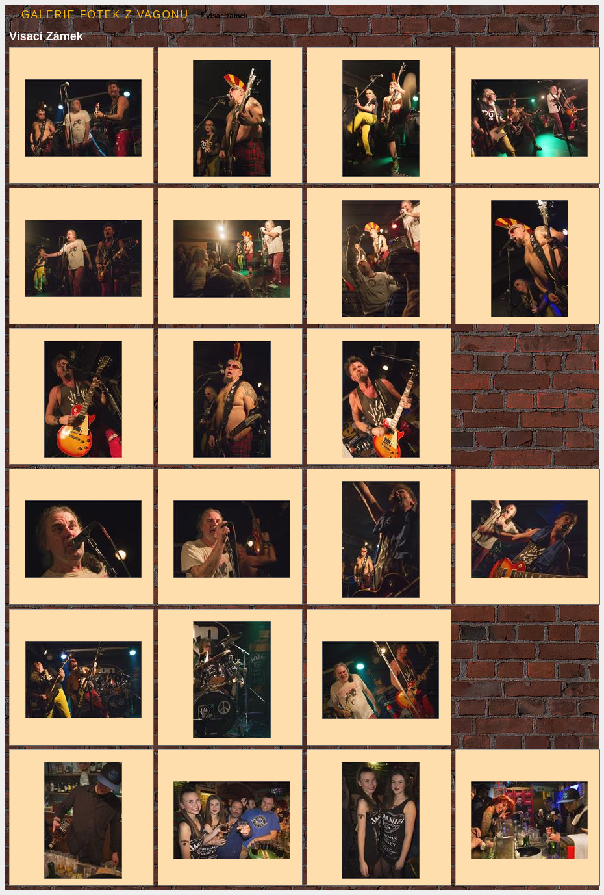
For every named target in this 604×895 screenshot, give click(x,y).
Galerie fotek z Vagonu (105, 14)
